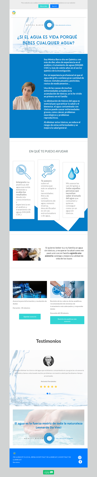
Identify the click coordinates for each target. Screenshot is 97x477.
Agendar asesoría (30, 317)
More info (43, 6)
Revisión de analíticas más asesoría (67, 320)
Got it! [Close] (54, 6)
